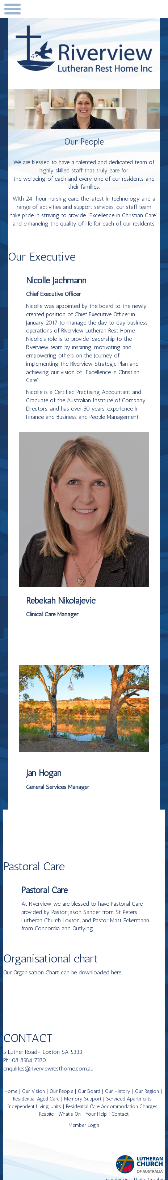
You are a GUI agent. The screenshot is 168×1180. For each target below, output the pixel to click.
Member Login (83, 1125)
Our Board (89, 1091)
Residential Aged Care (36, 1099)
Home (10, 1091)
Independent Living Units (34, 1106)
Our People (61, 1091)
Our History (117, 1091)
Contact (120, 1114)
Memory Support (82, 1099)
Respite (46, 1114)
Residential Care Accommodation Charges (112, 1106)
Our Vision (33, 1091)
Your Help (96, 1114)
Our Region (147, 1091)
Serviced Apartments (129, 1099)
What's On (69, 1114)
